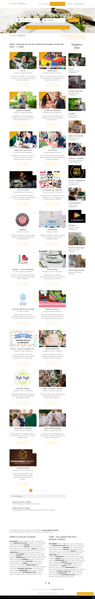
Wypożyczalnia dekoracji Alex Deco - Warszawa (77, 270)
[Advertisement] (39, 522)
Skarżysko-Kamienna (39, 567)
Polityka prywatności (51, 593)
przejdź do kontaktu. (57, 589)
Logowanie (69, 4)
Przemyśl (34, 557)
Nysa (38, 556)
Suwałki (36, 559)
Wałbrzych (27, 541)
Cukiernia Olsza (52, 230)
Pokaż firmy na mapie (77, 38)
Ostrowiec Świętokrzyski (17, 567)
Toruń (36, 543)
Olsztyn (34, 568)
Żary (25, 548)
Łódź (38, 548)
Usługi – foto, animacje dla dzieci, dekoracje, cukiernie (63, 537)
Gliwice (19, 565)
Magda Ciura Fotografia (75, 136)
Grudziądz (12, 545)
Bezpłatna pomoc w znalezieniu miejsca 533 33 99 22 (47, 27)
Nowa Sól (20, 548)
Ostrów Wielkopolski (16, 572)
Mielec (12, 559)
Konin (38, 570)
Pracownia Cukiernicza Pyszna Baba (23, 309)
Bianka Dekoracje (52, 269)
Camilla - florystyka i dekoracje (52, 388)
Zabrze (23, 565)
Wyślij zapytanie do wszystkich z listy (73, 35)
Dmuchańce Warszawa (52, 309)
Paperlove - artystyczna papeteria (23, 269)
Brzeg (42, 556)
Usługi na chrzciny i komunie (21, 508)
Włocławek (41, 543)
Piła (42, 570)
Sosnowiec (13, 565)
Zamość (41, 545)
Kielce (38, 565)
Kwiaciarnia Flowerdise (52, 349)
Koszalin (12, 574)
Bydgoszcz (30, 543)
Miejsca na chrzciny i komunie (21, 502)
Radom (70, 115)
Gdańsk (35, 561)
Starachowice (29, 567)
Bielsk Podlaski (20, 561)
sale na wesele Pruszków (50, 530)
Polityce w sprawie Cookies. (73, 597)
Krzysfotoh (71, 113)
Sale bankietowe (29, 504)
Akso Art (23, 71)
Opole (24, 556)
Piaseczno (71, 227)
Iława (11, 570)
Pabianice (20, 550)
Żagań (29, 548)
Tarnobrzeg (17, 559)
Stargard (56, 576)
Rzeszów (28, 557)
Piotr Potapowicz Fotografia (23, 428)
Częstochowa (38, 563)
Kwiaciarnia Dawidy (23, 468)
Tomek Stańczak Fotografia (52, 428)
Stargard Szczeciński (21, 574)
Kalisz (35, 570)
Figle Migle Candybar (23, 388)
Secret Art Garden (23, 190)
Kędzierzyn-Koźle (31, 556)
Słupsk (16, 563)
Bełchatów (41, 550)
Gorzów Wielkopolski (36, 546)
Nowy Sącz (31, 552)
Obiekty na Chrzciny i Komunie (23, 536)
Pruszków (21, 35)
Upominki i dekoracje (26, 192)
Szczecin (39, 572)
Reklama (46, 4)
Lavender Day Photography (52, 110)
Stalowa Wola (41, 557)
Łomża (42, 559)
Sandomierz (13, 568)
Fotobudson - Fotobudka (76, 158)
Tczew (20, 563)
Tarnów (25, 552)
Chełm (36, 545)
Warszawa (71, 71)
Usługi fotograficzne (26, 73)
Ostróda (15, 570)
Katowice (30, 563)
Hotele (14, 504)
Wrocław (20, 541)
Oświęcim (38, 552)
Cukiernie (26, 232)
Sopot (11, 563)
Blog (40, 4)
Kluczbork (13, 557)
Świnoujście (38, 574)
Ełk (42, 568)
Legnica (33, 541)
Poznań (30, 570)
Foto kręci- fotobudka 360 (76, 181)
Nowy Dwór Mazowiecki (75, 160)
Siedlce (42, 554)
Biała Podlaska (14, 546)
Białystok (31, 559)
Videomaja (71, 225)
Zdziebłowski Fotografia (23, 110)
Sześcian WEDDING (74, 203)
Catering (37, 504)
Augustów (13, 561)
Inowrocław (19, 545)
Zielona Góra (13, 548)
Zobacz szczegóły (23, 85)
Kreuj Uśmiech (52, 150)
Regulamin (41, 593)
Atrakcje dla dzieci (55, 73)
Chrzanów (12, 554)
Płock (38, 554)
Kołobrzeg (31, 574)
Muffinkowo (23, 230)
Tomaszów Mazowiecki (30, 550)
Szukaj (75, 20)
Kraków (20, 552)
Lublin (31, 545)
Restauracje (20, 504)
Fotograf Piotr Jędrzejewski (23, 150)
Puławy (21, 546)
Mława (70, 250)
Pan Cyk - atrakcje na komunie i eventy (23, 349)
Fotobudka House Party (75, 91)
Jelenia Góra (39, 541)
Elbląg (38, 568)
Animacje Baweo (52, 71)
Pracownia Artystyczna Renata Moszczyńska (77, 248)
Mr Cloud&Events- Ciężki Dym (52, 190)
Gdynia (40, 561)
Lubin (11, 543)
